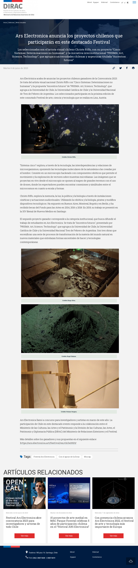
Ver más (24, 536)
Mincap (87, 457)
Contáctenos (114, 2)
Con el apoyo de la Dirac (69, 457)
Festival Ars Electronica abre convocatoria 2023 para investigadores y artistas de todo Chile (23, 522)
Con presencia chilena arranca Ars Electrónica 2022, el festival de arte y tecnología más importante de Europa (114, 522)
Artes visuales (21, 22)
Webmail (104, 2)
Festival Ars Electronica (44, 457)
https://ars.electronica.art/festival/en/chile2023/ (48, 442)
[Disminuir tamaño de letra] (125, 2)
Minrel (89, 2)
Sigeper (96, 2)
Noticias (11, 22)
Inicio (5, 22)
